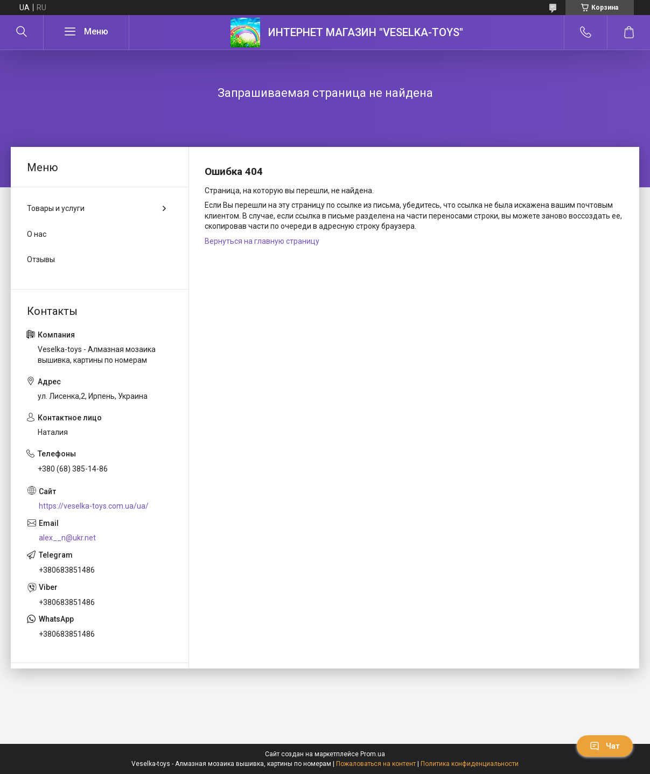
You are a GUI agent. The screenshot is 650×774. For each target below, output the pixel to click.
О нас (36, 234)
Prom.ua (372, 754)
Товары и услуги (56, 208)
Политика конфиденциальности (470, 764)
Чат (605, 746)
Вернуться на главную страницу (262, 241)
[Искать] (21, 32)
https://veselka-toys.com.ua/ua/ (94, 506)
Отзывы (41, 259)
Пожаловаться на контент (376, 764)
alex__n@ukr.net (67, 537)
